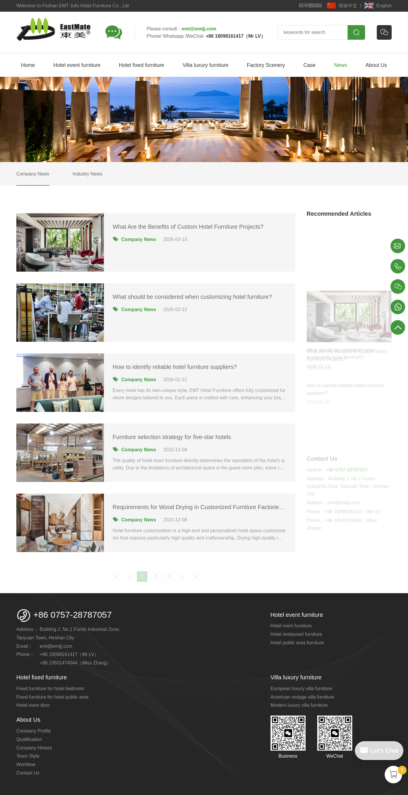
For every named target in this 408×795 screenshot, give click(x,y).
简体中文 (342, 5)
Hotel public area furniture (297, 642)
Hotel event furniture (76, 65)
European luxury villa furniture (301, 688)
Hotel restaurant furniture (296, 634)
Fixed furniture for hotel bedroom (50, 688)
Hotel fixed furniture (141, 65)
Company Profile (33, 730)
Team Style (27, 756)
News (340, 65)
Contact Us (27, 772)
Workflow (26, 764)
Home (28, 65)
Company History (34, 747)
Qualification (29, 739)
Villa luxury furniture (206, 65)
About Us (376, 65)
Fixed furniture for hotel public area (52, 697)
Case (309, 65)
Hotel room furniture (291, 625)
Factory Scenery (266, 65)
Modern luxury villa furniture (299, 705)
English (378, 5)
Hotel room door (33, 705)
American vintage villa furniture (302, 697)
